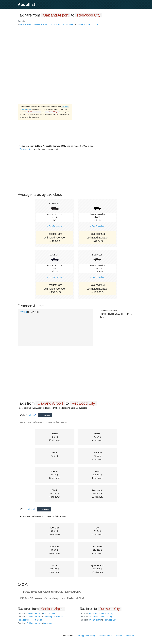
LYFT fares (68, 24)
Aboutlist (26, 4)
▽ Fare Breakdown (54, 226)
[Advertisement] (76, 43)
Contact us (129, 636)
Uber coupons (105, 636)
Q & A (95, 24)
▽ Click (23, 312)
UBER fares (55, 24)
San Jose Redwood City (96, 617)
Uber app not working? (86, 636)
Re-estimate (24, 149)
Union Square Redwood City (98, 620)
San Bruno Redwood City (96, 613)
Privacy (118, 636)
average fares (25, 24)
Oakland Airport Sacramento (36, 623)
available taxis (40, 24)
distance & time (83, 24)
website (31, 415)
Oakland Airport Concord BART (37, 613)
